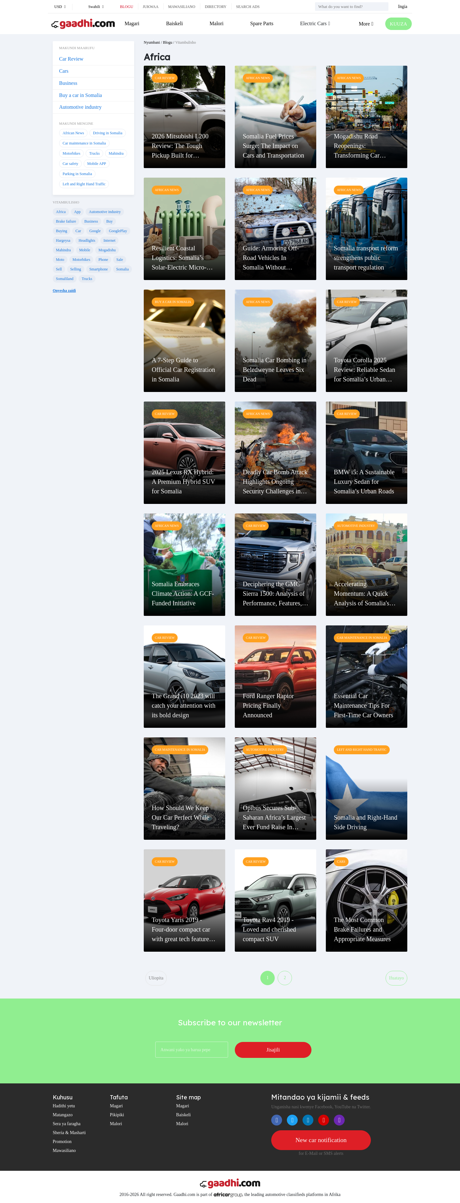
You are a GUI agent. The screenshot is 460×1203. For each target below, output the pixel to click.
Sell (59, 269)
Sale (119, 259)
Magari (132, 23)
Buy (109, 221)
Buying (61, 231)
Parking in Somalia (77, 174)
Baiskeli (174, 23)
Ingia (402, 6)
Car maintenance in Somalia (84, 143)
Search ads (248, 6)
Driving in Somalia (107, 133)
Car (78, 231)
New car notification (321, 1140)
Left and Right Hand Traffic (84, 184)
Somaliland (64, 279)
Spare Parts (261, 23)
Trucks (94, 153)
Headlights (87, 240)
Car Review (71, 59)
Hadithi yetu (64, 1106)
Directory (215, 6)
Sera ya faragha (66, 1124)
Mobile (84, 250)
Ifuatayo (396, 978)
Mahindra (116, 153)
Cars (63, 71)
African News (73, 133)
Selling (75, 269)
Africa (61, 212)
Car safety (70, 163)
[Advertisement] (93, 405)
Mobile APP (96, 163)
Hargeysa (63, 240)
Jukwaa (150, 6)
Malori (216, 23)
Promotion (62, 1142)
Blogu (126, 6)
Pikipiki (117, 1115)
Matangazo (63, 1115)
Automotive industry (80, 107)
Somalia (122, 269)
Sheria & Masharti (69, 1133)
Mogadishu (107, 250)
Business (68, 83)
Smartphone (98, 269)
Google (95, 231)
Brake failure (66, 221)
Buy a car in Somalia (80, 95)
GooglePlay (118, 231)
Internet (109, 240)
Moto (60, 259)
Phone (103, 259)
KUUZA (398, 23)
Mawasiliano (181, 6)
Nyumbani (152, 42)
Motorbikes (71, 153)
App (77, 212)
